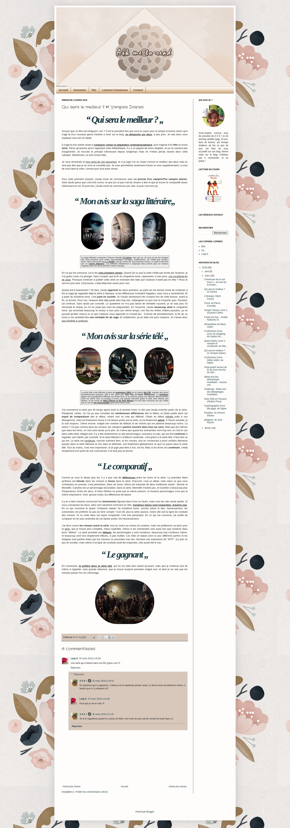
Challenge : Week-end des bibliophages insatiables (215, 392)
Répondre (75, 667)
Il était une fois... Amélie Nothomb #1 (216, 318)
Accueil (63, 90)
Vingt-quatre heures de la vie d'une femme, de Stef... (215, 370)
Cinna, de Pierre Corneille (212, 304)
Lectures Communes (115, 90)
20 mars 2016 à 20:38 (99, 699)
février (208, 428)
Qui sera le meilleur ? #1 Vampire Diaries (215, 351)
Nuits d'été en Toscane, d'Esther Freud (215, 400)
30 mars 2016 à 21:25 (103, 714)
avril (207, 271)
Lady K (74, 658)
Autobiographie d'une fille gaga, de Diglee (215, 407)
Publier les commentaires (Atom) (92, 792)
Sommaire (80, 90)
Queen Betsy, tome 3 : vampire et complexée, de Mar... (215, 344)
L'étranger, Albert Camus (212, 297)
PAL (94, 90)
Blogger (150, 811)
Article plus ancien (178, 786)
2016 (205, 267)
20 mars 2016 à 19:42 (103, 681)
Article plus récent (71, 786)
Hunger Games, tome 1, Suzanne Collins (216, 311)
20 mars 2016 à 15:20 (90, 658)
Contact (138, 90)
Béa (203, 246)
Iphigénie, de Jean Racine (213, 421)
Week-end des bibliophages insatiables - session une (215, 381)
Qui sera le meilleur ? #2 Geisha (214, 290)
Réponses (79, 674)
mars (207, 275)
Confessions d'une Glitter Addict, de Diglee (213, 360)
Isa (202, 250)
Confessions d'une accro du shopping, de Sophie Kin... (215, 334)
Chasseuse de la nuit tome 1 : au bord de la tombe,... (215, 282)
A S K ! (83, 681)
